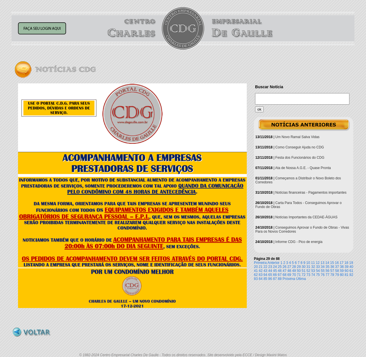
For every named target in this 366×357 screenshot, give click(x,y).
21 (260, 267)
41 (256, 271)
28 (294, 267)
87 (275, 279)
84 (260, 279)
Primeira (260, 263)
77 (327, 275)
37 (337, 267)
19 (351, 263)
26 (284, 267)
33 (318, 267)
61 (351, 271)
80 (342, 275)
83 (256, 279)
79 (337, 275)
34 (323, 267)
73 (308, 275)
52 (308, 271)
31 (308, 267)
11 (313, 263)
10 (308, 263)
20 (256, 267)
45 (275, 271)
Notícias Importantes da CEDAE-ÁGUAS (306, 217)
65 (270, 275)
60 (346, 271)
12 (317, 263)
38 (342, 267)
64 (265, 275)
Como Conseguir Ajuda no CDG (299, 147)
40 (351, 267)
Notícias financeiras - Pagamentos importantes (311, 193)
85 (265, 279)
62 (256, 275)
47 (284, 271)
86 (270, 279)
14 (327, 263)
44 (270, 271)
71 (299, 275)
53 (313, 271)
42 (260, 271)
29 (299, 267)
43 (265, 271)
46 (280, 271)
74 (313, 275)
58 (337, 271)
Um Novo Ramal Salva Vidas (297, 137)
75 (318, 275)
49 (294, 271)
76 (323, 275)
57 (332, 271)
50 (299, 271)
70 (294, 275)
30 (303, 267)
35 (327, 267)
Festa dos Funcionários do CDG (299, 158)
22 (265, 267)
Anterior (273, 263)
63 (260, 275)
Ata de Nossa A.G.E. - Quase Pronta (303, 168)
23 (270, 267)
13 (322, 263)
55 (323, 271)
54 (318, 271)
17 (341, 263)
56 (327, 271)
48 (289, 271)
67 (280, 275)
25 (280, 267)
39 (346, 267)
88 (280, 279)
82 (351, 275)
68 (284, 275)
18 (346, 263)
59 (342, 271)
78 (332, 275)
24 (275, 267)
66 (275, 275)
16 (337, 263)
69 (289, 275)
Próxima (289, 279)
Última (301, 279)
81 (346, 275)
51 (303, 271)
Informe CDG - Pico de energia (299, 242)
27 (289, 267)
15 (332, 263)
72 (303, 275)
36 (332, 267)
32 (313, 267)
